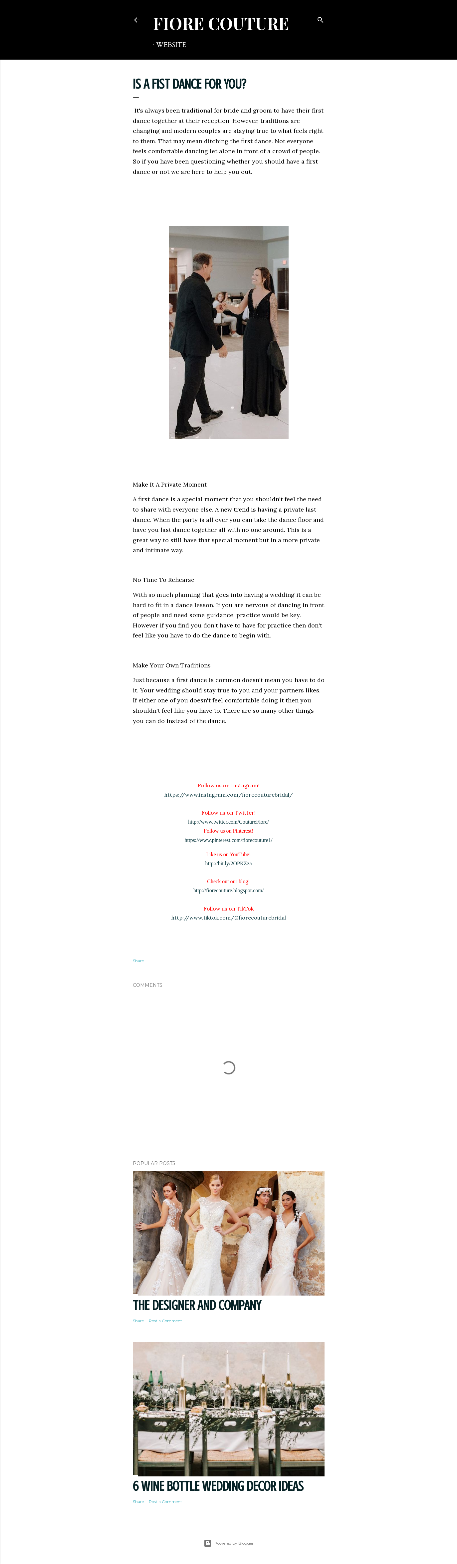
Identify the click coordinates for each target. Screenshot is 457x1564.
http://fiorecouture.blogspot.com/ (228, 890)
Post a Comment (165, 1320)
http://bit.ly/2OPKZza (228, 863)
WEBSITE (171, 44)
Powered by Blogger (229, 1543)
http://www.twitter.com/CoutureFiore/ (228, 822)
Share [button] (138, 960)
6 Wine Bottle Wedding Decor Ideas (218, 1486)
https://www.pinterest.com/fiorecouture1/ (229, 840)
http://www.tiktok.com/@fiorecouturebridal (228, 917)
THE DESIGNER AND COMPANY (197, 1305)
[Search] (321, 18)
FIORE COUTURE (221, 23)
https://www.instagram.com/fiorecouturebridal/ (228, 794)
